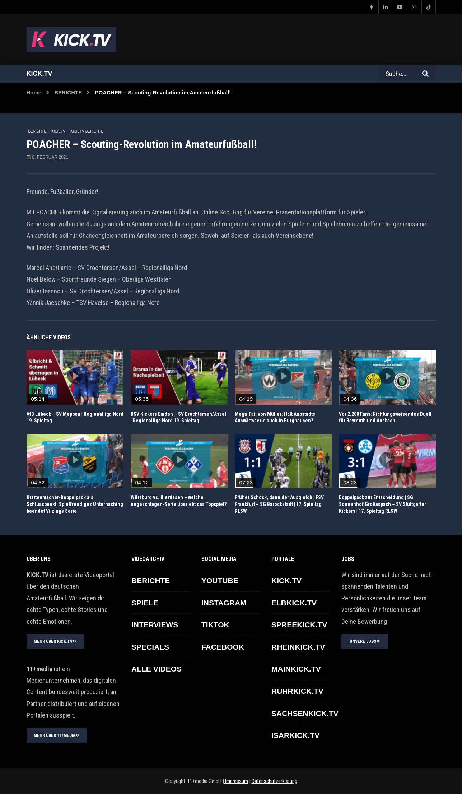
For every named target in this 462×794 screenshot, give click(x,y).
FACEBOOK (222, 647)
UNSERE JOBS (365, 641)
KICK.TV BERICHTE (86, 131)
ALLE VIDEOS (156, 669)
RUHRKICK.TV (297, 691)
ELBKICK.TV (294, 603)
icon (75, 376)
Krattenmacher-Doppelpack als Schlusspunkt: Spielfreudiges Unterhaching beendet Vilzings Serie (75, 504)
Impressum (236, 781)
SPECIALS (150, 647)
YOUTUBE (219, 580)
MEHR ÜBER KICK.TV (55, 641)
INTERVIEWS (154, 625)
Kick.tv (39, 73)
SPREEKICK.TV (299, 625)
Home (34, 92)
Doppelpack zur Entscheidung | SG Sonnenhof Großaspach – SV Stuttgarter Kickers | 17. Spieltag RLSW (382, 504)
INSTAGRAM (224, 603)
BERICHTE (68, 92)
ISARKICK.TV (295, 735)
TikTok (215, 625)
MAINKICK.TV (296, 669)
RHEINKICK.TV (298, 647)
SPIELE (144, 603)
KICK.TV (58, 131)
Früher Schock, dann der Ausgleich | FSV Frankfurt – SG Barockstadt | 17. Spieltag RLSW (279, 504)
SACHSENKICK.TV (305, 713)
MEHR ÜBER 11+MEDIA (56, 735)
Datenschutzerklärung (274, 781)
